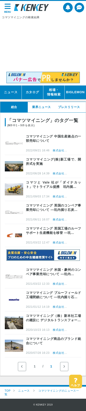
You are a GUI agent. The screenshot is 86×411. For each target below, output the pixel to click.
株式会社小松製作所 (66, 150)
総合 (14, 107)
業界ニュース (41, 107)
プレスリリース (69, 107)
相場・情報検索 (54, 92)
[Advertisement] (43, 46)
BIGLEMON (75, 92)
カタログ (32, 92)
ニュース (10, 92)
